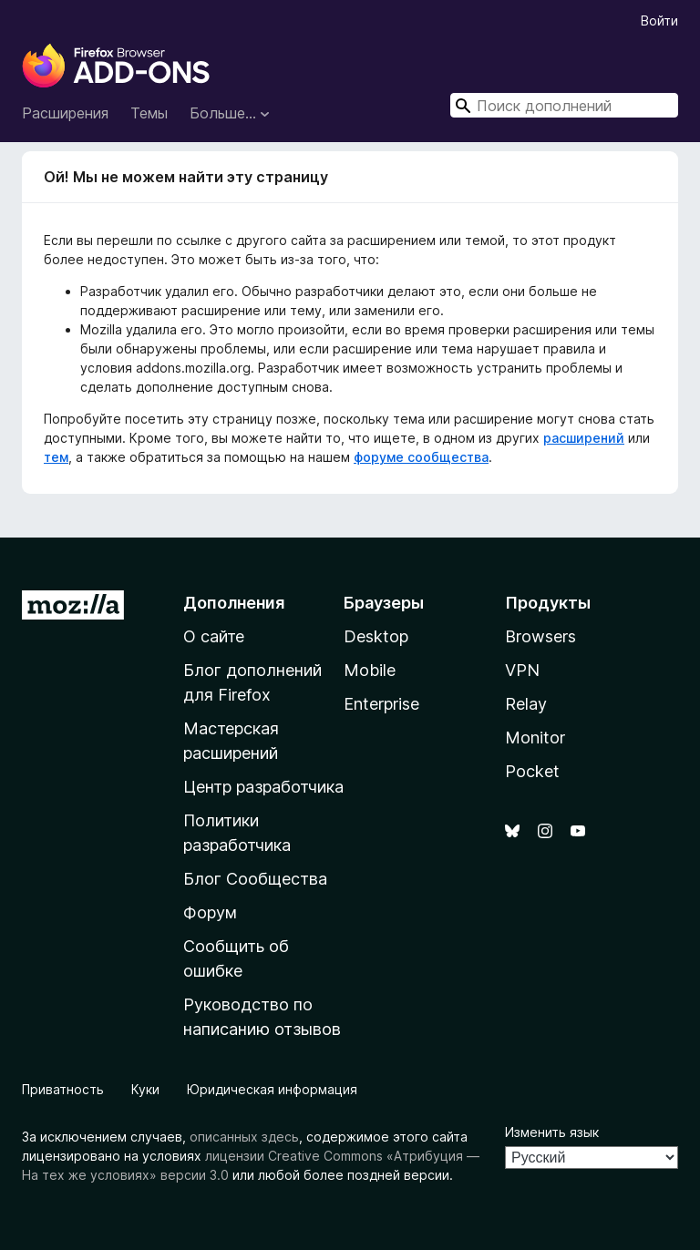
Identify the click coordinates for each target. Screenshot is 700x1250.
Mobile (370, 670)
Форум (210, 912)
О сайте (213, 636)
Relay (526, 703)
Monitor (535, 737)
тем (56, 457)
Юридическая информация (272, 1089)
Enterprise (381, 703)
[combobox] (564, 105)
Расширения (65, 113)
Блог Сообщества (255, 878)
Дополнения (233, 602)
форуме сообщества (421, 457)
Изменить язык (552, 1132)
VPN (522, 670)
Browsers (540, 636)
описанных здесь (244, 1136)
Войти (659, 20)
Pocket (532, 771)
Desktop (376, 636)
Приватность (63, 1089)
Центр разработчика (263, 786)
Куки (145, 1089)
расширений (583, 438)
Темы (149, 113)
